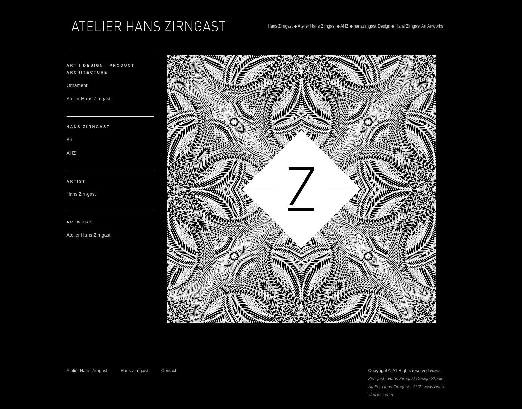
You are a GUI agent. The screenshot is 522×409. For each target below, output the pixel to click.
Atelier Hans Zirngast (87, 370)
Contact (168, 370)
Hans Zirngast (134, 370)
